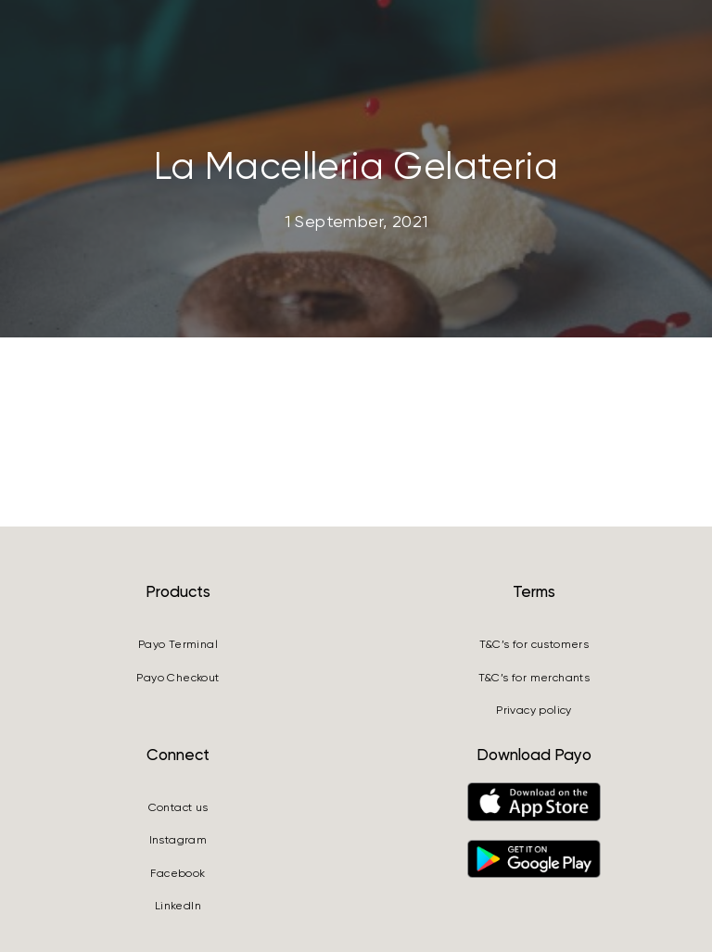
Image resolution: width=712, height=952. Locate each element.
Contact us (178, 807)
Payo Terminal (178, 644)
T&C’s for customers (534, 644)
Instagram (178, 839)
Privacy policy (534, 710)
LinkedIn (178, 905)
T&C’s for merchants (534, 677)
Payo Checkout (177, 677)
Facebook (177, 873)
